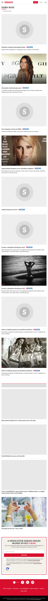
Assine (35, 2)
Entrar (41, 2)
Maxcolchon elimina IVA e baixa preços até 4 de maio (19, 420)
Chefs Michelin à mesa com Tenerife (13, 456)
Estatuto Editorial (7, 588)
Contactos (41, 588)
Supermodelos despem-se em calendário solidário (18, 168)
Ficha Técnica (15, 588)
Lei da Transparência (24, 588)
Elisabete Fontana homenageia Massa (13, 47)
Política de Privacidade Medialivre (34, 560)
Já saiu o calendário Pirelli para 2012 (13, 247)
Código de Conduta (34, 588)
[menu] (2, 2)
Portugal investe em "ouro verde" (12, 528)
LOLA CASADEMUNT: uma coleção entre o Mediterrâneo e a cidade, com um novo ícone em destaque (23, 492)
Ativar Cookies (23, 591)
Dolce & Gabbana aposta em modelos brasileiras (17, 329)
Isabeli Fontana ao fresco (10, 209)
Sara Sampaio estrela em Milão (11, 129)
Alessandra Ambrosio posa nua (11, 88)
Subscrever (24, 555)
